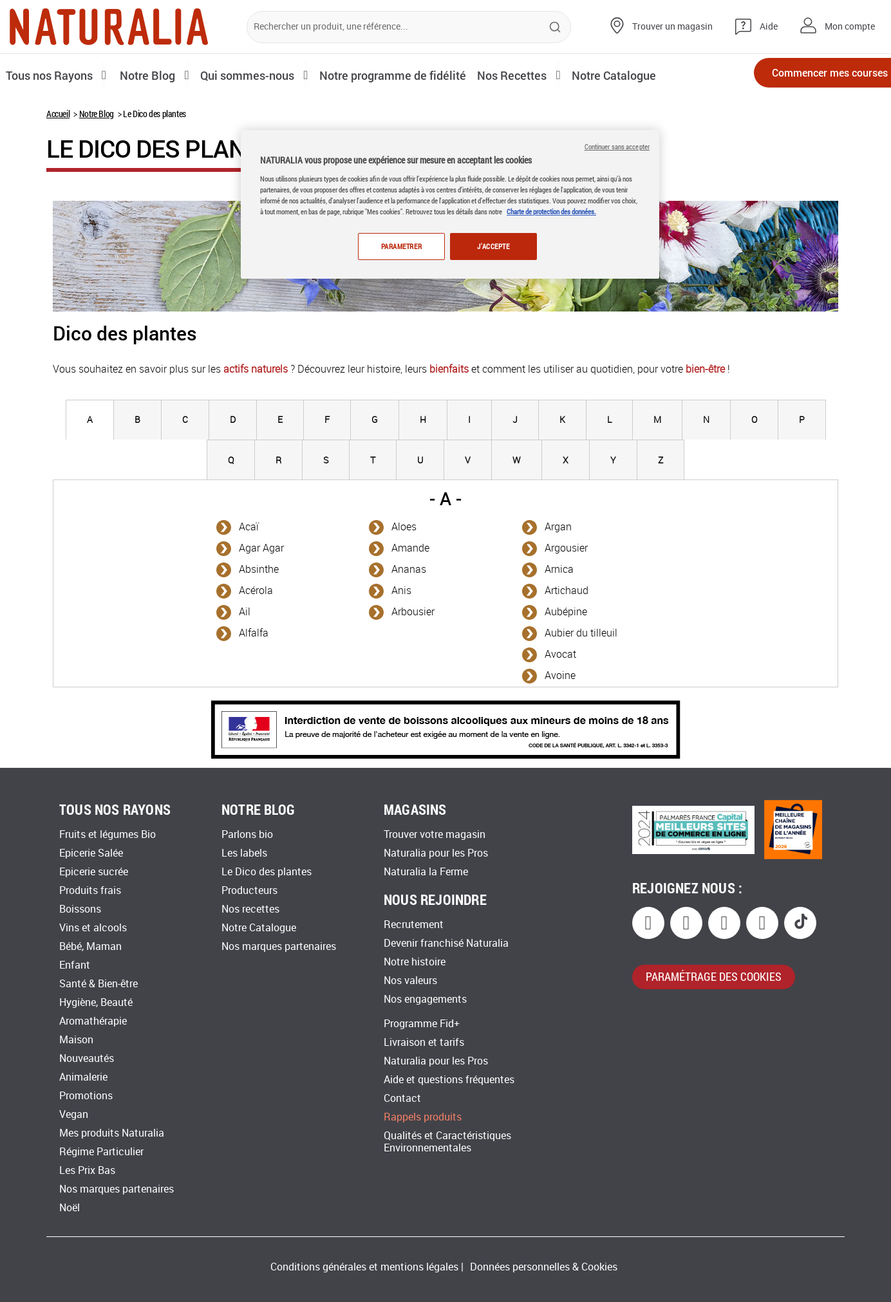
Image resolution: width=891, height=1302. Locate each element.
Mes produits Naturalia (111, 1133)
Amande (410, 548)
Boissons (80, 909)
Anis (401, 590)
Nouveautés (86, 1058)
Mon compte (850, 26)
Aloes (404, 527)
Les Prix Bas (87, 1170)
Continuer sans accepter (617, 146)
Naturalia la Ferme (426, 872)
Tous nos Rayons (53, 74)
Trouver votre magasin (434, 834)
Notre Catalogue (258, 928)
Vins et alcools (93, 928)
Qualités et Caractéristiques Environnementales (447, 1142)
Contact (402, 1098)
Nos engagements (425, 999)
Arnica (559, 569)
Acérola (256, 590)
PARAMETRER (399, 246)
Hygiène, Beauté (96, 1002)
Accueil (58, 113)
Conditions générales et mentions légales (364, 1267)
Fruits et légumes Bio (107, 834)
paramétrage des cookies (714, 976)
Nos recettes (250, 909)
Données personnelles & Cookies (543, 1267)
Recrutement (414, 924)
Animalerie (83, 1077)
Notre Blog (96, 113)
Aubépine (566, 612)
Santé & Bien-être (98, 984)
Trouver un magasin (672, 26)
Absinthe (259, 569)
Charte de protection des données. (551, 211)
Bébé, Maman (90, 946)
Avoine (560, 675)
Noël (69, 1208)
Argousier (566, 548)
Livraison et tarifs (424, 1042)
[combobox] (409, 27)
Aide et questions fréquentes (449, 1080)
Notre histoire (415, 962)
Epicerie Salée (91, 853)
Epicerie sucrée (93, 872)
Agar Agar (261, 548)
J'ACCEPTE (493, 246)
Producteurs (249, 890)
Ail (244, 612)
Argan (558, 527)
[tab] (90, 420)
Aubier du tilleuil (581, 633)
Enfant (74, 965)
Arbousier (413, 612)
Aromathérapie (93, 1021)
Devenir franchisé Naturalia (446, 943)
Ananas (408, 569)
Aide (769, 26)
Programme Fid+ (422, 1024)
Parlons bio (247, 834)
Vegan (73, 1114)
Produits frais (90, 890)
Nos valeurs (410, 980)
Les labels (244, 853)
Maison (76, 1040)
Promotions (86, 1096)
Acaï (249, 527)
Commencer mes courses (807, 75)
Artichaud (566, 590)
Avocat (560, 654)
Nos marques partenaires (116, 1189)
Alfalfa (253, 633)
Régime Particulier (101, 1152)
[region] (450, 205)
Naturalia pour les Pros (436, 853)
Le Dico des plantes (266, 872)
